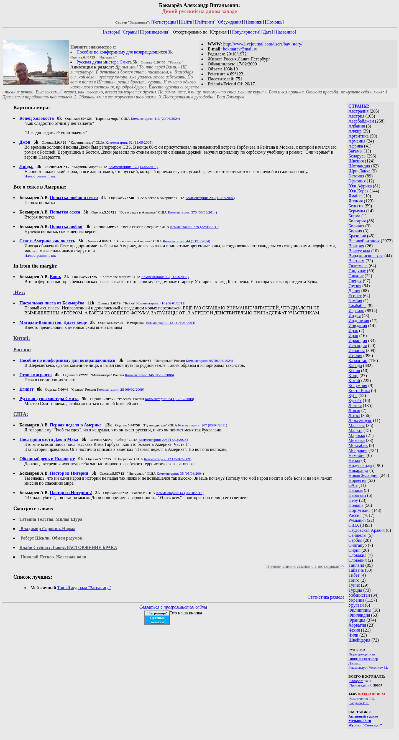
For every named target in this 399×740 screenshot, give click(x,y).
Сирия (354, 550)
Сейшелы (358, 535)
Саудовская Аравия (367, 530)
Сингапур (358, 545)
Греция (355, 280)
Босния (355, 230)
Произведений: (360, 685)
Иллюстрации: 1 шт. (40, 176)
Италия (355, 355)
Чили (354, 635)
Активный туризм (363, 716)
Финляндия (359, 615)
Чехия (354, 630)
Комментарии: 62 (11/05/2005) (129, 142)
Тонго (354, 580)
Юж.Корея (359, 191)
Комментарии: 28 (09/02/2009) (120, 389)
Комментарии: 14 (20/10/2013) (180, 493)
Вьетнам (357, 260)
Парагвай (357, 495)
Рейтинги (205, 22)
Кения (354, 370)
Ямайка (356, 196)
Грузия (355, 285)
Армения (357, 141)
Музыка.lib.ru (360, 721)
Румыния (357, 520)
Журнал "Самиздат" (365, 725)
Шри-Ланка (359, 171)
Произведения (154, 32)
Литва (354, 415)
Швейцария (359, 640)
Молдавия (358, 450)
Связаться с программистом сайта (173, 607)
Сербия (355, 540)
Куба (353, 395)
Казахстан (358, 360)
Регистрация (165, 22)
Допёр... (355, 663)
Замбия (355, 300)
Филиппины (360, 610)
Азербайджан (361, 121)
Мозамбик (358, 445)
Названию (285, 32)
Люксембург (360, 420)
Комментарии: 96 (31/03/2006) (165, 277)
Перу (353, 500)
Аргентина (359, 136)
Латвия (355, 405)
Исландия (358, 345)
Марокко (357, 435)
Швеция (356, 161)
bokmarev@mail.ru (240, 49)
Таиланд (356, 565)
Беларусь (357, 156)
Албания (357, 126)
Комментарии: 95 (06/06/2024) (209, 360)
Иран (353, 335)
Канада (355, 365)
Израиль (356, 310)
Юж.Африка (360, 186)
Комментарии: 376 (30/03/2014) (192, 212)
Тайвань (356, 570)
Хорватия (357, 625)
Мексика (357, 440)
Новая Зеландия (363, 475)
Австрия (356, 116)
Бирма (354, 215)
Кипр (354, 375)
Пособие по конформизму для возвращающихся (121, 52)
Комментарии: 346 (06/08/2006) (149, 375)
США (354, 525)
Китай (354, 380)
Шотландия (359, 166)
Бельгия (356, 206)
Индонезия (359, 320)
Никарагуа (358, 470)
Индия (355, 315)
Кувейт (355, 400)
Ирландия (358, 340)
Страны (130, 32)
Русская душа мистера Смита (104, 62)
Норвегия (358, 480)
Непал (354, 460)
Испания (357, 350)
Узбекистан (359, 595)
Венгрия (356, 245)
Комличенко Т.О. (362, 698)
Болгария (357, 220)
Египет (355, 295)
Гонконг (356, 275)
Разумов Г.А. (359, 703)
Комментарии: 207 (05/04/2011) (202, 425)
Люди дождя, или (362, 654)
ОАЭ (353, 485)
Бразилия (357, 235)
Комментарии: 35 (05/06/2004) (180, 473)
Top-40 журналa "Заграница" (84, 587)
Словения (358, 560)
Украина (356, 600)
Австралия (359, 111)
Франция (357, 620)
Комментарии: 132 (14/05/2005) (133, 167)
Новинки (254, 22)
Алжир (356, 131)
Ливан (354, 410)
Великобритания (364, 240)
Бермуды (357, 210)
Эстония (356, 176)
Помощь (274, 22)
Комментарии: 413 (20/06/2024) (155, 118)
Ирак (353, 330)
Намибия (357, 455)
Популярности (245, 32)
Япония (356, 201)
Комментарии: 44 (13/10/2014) (186, 241)
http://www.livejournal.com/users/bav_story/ (262, 44)
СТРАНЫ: (359, 106)
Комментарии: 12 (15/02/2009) (167, 459)
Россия (355, 515)
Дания (354, 290)
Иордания (358, 325)
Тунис (354, 585)
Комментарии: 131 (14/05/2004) (170, 323)
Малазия (357, 425)
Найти (186, 22)
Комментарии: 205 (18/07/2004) (210, 198)
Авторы (111, 32)
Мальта (355, 430)
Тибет (354, 575)
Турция (355, 590)
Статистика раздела (326, 597)
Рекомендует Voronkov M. (368, 667)
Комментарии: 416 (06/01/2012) (160, 303)
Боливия (356, 225)
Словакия (358, 555)
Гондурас (357, 270)
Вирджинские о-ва (366, 255)
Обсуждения (230, 22)
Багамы (356, 151)
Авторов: (356, 681)
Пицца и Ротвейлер (363, 659)
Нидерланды (360, 465)
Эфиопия (357, 181)
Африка (356, 146)
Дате (267, 32)
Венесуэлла (359, 250)
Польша (356, 505)
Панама (356, 490)
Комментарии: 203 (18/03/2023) (163, 440)
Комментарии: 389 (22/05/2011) (194, 227)
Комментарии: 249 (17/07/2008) (169, 399)
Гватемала (358, 265)
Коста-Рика (359, 390)
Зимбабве (358, 305)
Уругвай (356, 605)
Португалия (360, 510)
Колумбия (358, 385)
